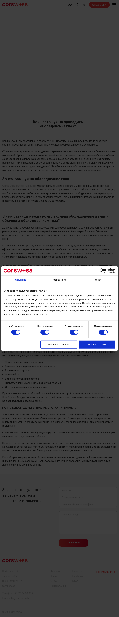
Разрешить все (97, 344)
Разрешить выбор (58, 344)
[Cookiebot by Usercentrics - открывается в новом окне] (101, 270)
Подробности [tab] (59, 279)
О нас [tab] (98, 279)
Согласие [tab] (20, 279)
